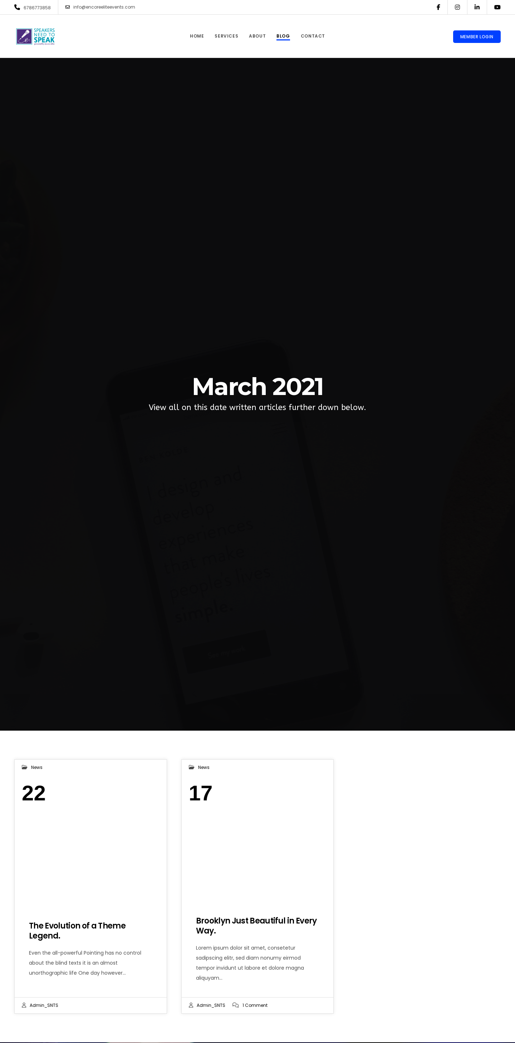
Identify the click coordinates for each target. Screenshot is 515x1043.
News (37, 767)
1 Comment (255, 1005)
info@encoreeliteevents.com (100, 7)
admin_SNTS (44, 1005)
